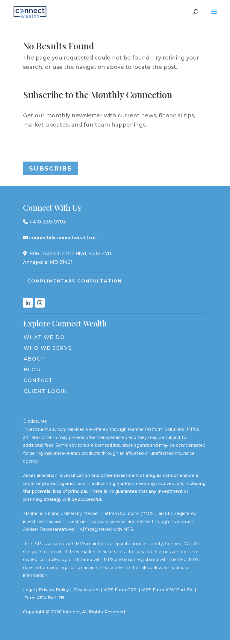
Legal (29, 589)
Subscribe (50, 168)
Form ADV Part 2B (44, 598)
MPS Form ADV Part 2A (167, 589)
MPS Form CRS (119, 589)
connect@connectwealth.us (60, 238)
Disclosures (86, 589)
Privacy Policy (54, 589)
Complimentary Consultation (74, 281)
